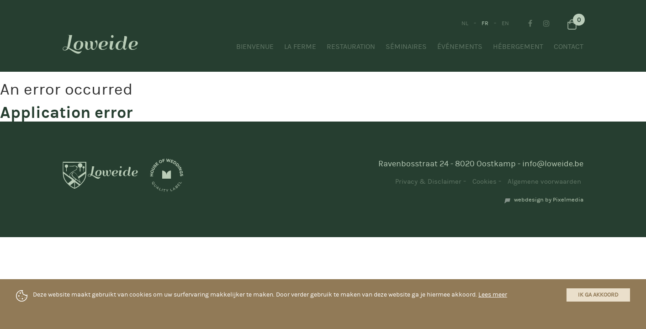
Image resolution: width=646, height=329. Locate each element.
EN (505, 23)
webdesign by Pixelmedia (548, 199)
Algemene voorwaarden (544, 182)
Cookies (484, 182)
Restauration (351, 46)
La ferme (300, 46)
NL (464, 23)
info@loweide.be (552, 164)
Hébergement (518, 46)
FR (485, 23)
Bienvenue (255, 46)
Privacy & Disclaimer (428, 182)
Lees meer (492, 294)
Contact (568, 46)
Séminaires (406, 46)
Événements (459, 46)
